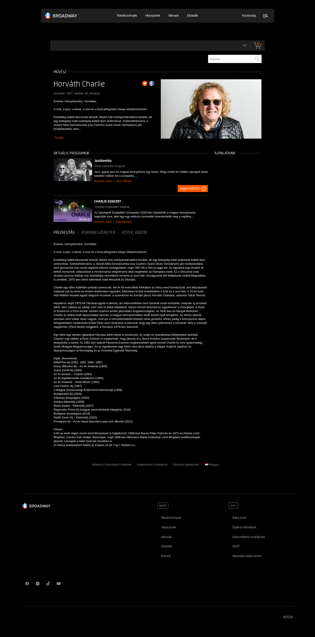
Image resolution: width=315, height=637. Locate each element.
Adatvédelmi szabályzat (248, 537)
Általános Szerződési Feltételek (111, 464)
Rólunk (166, 556)
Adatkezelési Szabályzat (152, 464)
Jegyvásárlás (190, 189)
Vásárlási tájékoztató (186, 464)
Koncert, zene (103, 181)
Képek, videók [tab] (134, 232)
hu (245, 45)
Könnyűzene (123, 221)
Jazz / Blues (123, 181)
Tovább (58, 137)
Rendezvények (127, 15)
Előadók (192, 15)
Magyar (212, 464)
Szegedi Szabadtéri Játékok (112, 206)
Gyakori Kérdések (244, 527)
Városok (173, 15)
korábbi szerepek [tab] (98, 232)
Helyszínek (152, 15)
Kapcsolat (239, 517)
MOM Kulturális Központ (109, 166)
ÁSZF (236, 546)
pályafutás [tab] (64, 232)
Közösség (249, 15)
